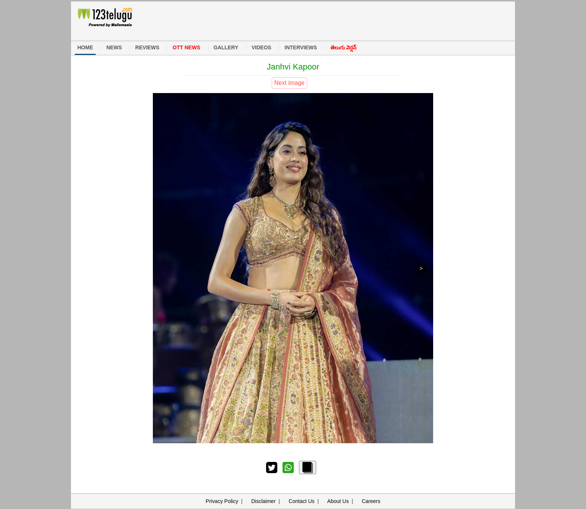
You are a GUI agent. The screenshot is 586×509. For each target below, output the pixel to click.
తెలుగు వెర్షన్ (343, 47)
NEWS (114, 47)
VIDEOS (261, 47)
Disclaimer (263, 501)
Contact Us (301, 501)
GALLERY (225, 47)
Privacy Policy (222, 501)
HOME (85, 47)
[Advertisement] (289, 20)
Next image (289, 83)
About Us (338, 501)
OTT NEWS (186, 47)
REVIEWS (147, 47)
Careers (371, 501)
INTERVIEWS (300, 47)
